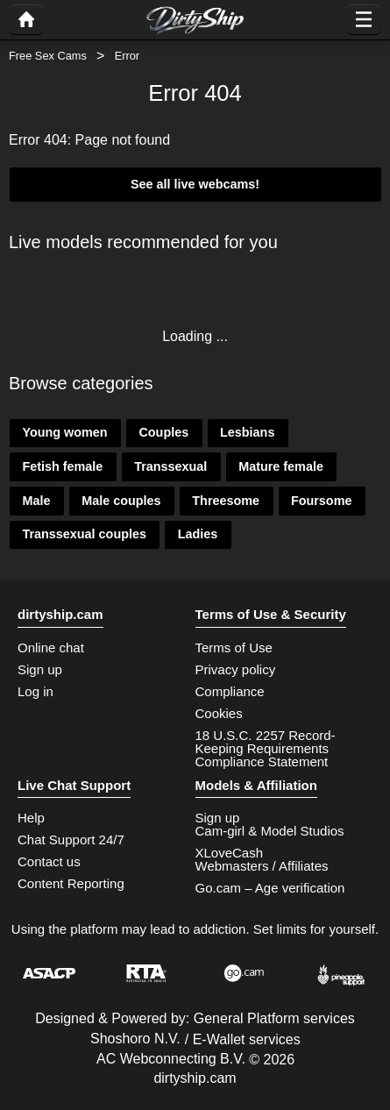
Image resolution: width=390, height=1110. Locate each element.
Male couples (121, 501)
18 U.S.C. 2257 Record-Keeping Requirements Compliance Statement (265, 748)
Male (36, 501)
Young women (64, 432)
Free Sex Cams (48, 55)
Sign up (40, 669)
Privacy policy (235, 669)
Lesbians (247, 432)
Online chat (51, 647)
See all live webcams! (195, 184)
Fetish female (62, 466)
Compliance (230, 691)
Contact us (49, 861)
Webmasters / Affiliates (262, 865)
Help (31, 817)
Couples (163, 432)
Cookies (219, 713)
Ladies (198, 534)
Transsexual (170, 466)
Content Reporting (71, 883)
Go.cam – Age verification (270, 887)
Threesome (225, 501)
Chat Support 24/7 (71, 839)
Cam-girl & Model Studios (269, 830)
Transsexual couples (84, 534)
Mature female (280, 466)
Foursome (321, 501)
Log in (35, 691)
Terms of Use (234, 647)
